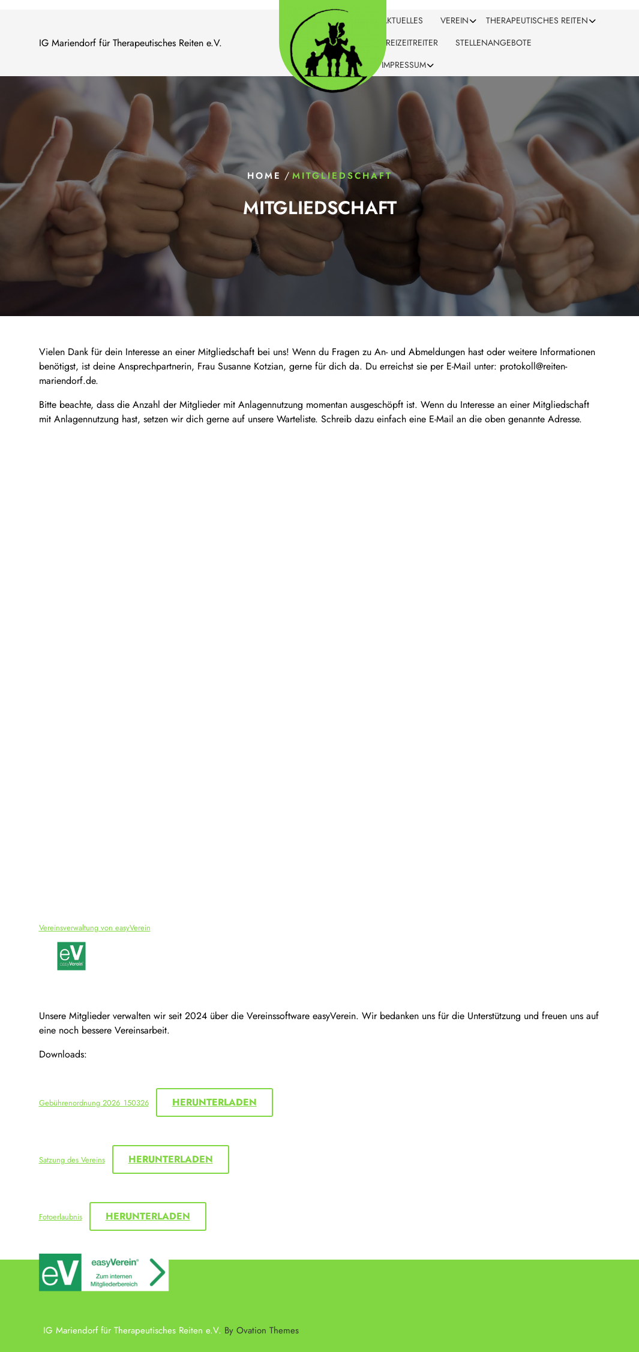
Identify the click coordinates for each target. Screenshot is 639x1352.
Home (264, 175)
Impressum (404, 65)
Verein (454, 20)
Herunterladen (214, 1102)
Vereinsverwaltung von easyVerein (95, 927)
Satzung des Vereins (72, 1159)
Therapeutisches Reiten (537, 20)
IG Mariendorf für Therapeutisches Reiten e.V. (171, 1330)
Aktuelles (402, 20)
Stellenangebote (493, 43)
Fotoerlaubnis (60, 1216)
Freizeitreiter (410, 43)
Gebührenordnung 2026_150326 (94, 1102)
